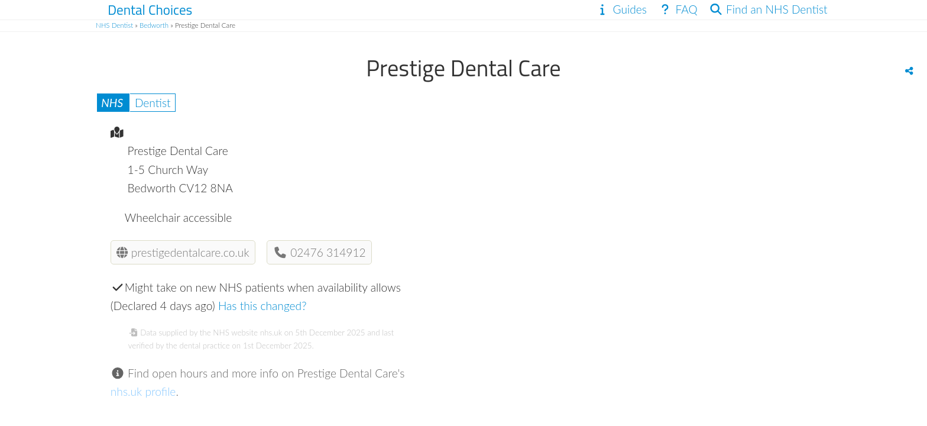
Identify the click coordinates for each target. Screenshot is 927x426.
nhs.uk (271, 332)
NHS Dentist (114, 25)
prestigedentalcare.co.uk (182, 252)
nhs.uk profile (143, 391)
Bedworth (154, 25)
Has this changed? (262, 305)
